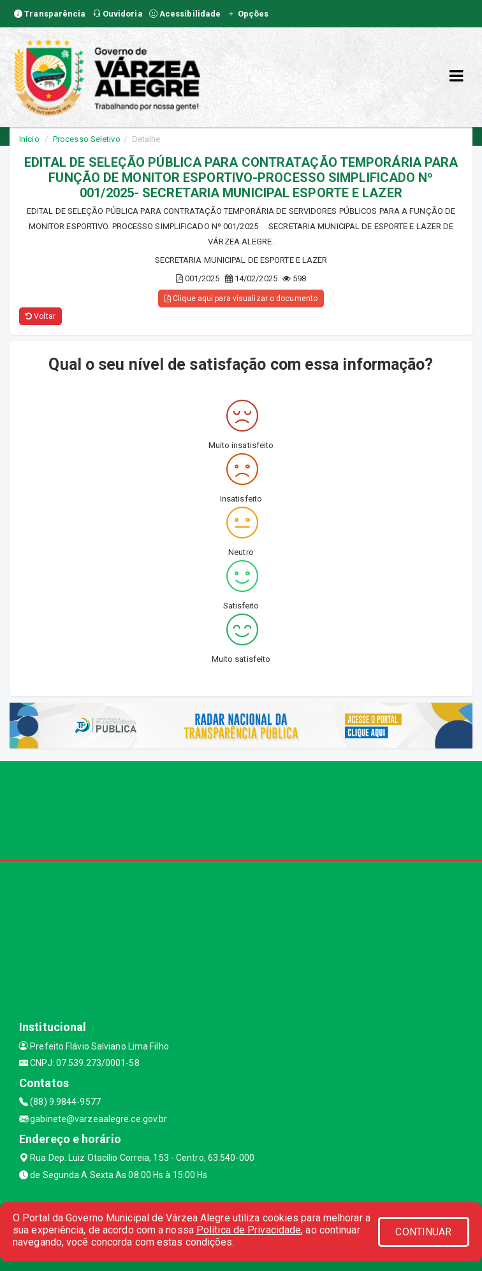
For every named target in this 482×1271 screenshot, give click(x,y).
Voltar (40, 316)
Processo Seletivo (86, 139)
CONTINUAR (423, 1232)
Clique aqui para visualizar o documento (241, 298)
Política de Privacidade (248, 1230)
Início (29, 139)
